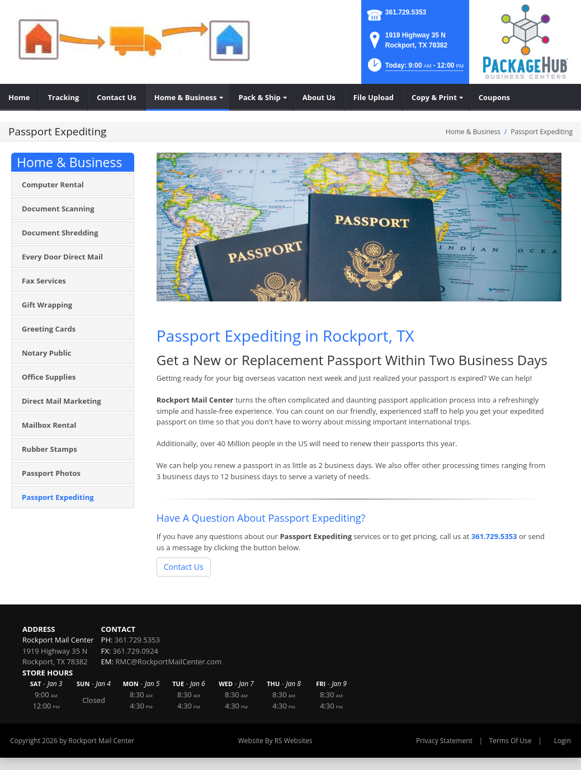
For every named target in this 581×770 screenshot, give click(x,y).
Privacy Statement (444, 740)
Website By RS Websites (275, 740)
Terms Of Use (510, 740)
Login (562, 740)
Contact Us (184, 566)
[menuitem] (19, 97)
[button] (415, 68)
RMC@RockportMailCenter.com (168, 661)
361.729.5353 (405, 12)
